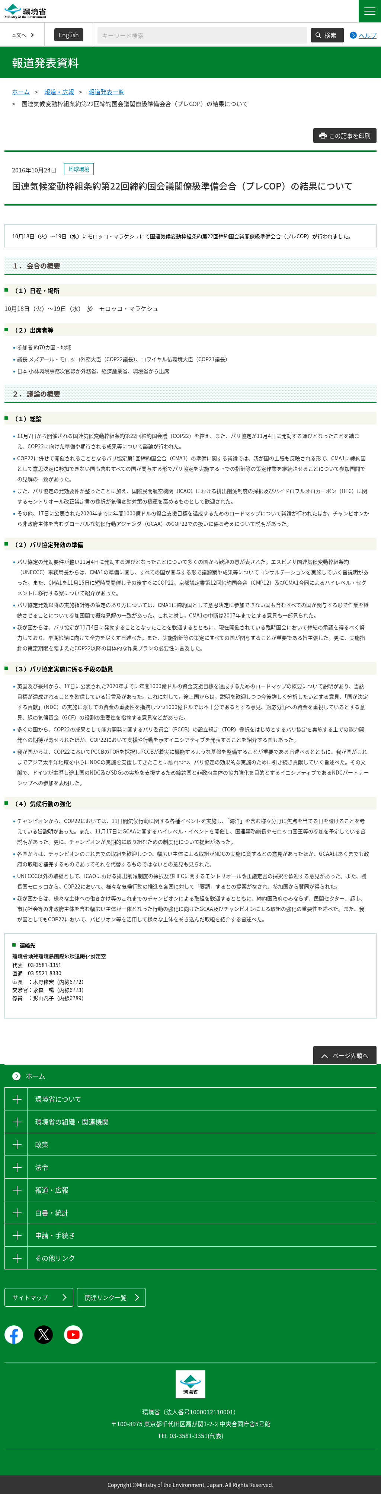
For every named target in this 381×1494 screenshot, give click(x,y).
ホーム (21, 91)
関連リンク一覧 (106, 1297)
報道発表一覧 (106, 91)
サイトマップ (30, 1297)
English (69, 34)
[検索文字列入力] (202, 35)
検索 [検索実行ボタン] (330, 35)
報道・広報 (59, 91)
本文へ (19, 34)
